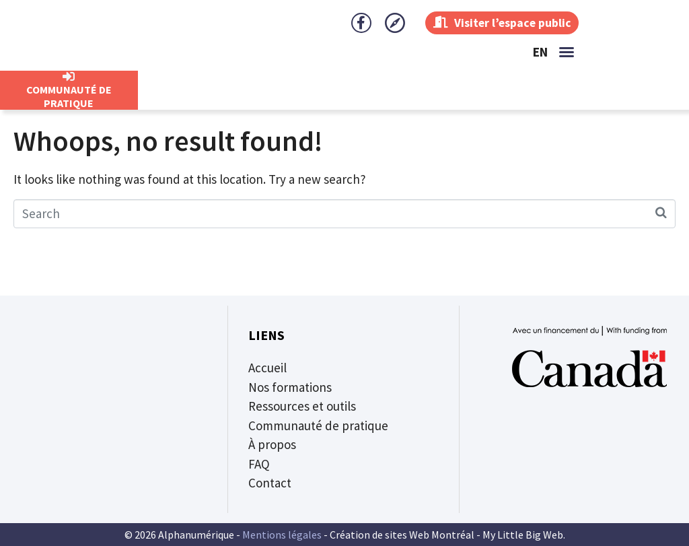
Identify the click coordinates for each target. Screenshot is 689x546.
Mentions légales (282, 534)
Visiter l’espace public (501, 22)
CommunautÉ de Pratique (69, 96)
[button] (566, 52)
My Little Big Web (522, 534)
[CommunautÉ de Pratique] (69, 77)
